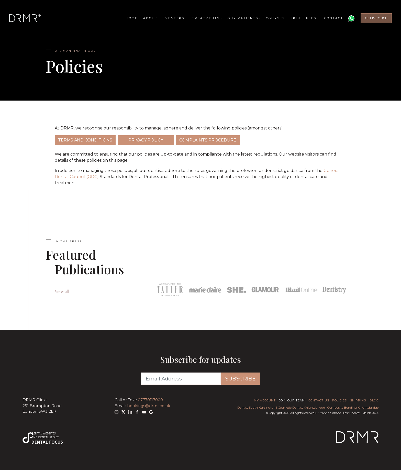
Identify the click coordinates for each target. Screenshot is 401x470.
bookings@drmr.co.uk (148, 405)
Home (132, 18)
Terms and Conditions (85, 140)
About (150, 18)
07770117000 (150, 399)
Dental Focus (47, 442)
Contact (333, 18)
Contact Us (318, 400)
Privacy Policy (145, 140)
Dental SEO (46, 437)
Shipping (358, 400)
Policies (339, 400)
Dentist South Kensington (256, 407)
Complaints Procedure (207, 140)
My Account (265, 400)
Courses (275, 18)
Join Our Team (292, 400)
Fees (311, 18)
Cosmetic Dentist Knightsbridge (301, 407)
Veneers (174, 18)
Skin (295, 18)
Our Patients (242, 18)
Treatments (206, 18)
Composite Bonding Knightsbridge (352, 407)
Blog (374, 400)
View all (62, 291)
